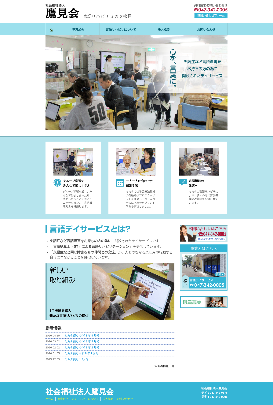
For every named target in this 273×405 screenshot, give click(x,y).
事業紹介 (78, 29)
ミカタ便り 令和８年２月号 (81, 347)
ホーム (49, 398)
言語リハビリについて (121, 29)
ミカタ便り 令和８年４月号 (81, 335)
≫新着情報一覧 (164, 366)
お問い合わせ (206, 29)
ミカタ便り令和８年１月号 (81, 353)
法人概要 (164, 29)
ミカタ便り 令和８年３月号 (81, 341)
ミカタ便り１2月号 (76, 359)
